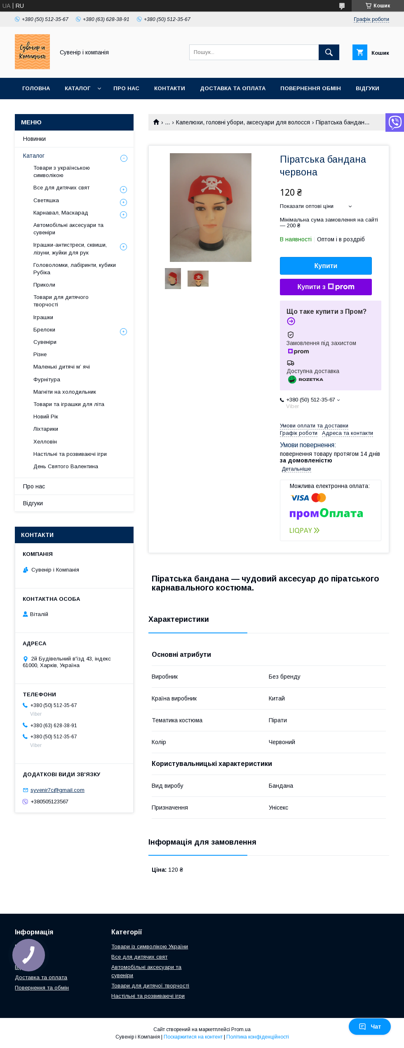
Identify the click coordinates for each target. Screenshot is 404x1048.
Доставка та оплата (232, 88)
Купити (326, 265)
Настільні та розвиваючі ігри (70, 454)
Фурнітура (46, 379)
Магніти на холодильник (64, 392)
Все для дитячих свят (61, 187)
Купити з (325, 287)
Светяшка (46, 200)
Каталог (77, 88)
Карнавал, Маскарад (60, 213)
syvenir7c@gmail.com (58, 790)
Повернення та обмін (42, 988)
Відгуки (367, 88)
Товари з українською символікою (61, 171)
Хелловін (45, 442)
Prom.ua (241, 1029)
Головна (36, 88)
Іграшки (43, 317)
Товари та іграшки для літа (68, 404)
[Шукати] (329, 52)
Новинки (34, 138)
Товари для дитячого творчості (61, 301)
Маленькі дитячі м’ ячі (61, 367)
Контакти (169, 88)
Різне (40, 354)
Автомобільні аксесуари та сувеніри (68, 229)
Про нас (126, 88)
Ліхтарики (45, 429)
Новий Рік (45, 416)
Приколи (44, 285)
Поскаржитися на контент (193, 1037)
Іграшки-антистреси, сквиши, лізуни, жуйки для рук (70, 248)
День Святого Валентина (65, 466)
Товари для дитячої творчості (150, 986)
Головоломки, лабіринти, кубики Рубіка (74, 268)
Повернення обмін (310, 88)
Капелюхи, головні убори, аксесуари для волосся (243, 122)
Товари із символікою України (149, 946)
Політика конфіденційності (257, 1037)
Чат (370, 1026)
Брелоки (44, 330)
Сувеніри (44, 342)
